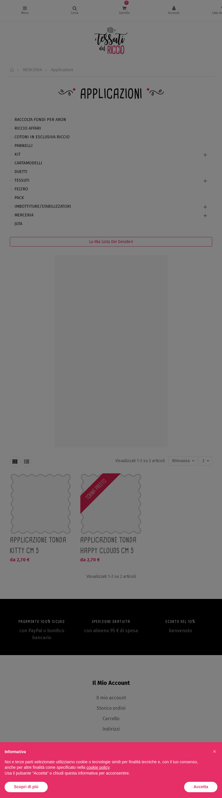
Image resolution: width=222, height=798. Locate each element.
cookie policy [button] (97, 767)
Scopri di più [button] (26, 786)
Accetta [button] (200, 786)
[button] (214, 751)
